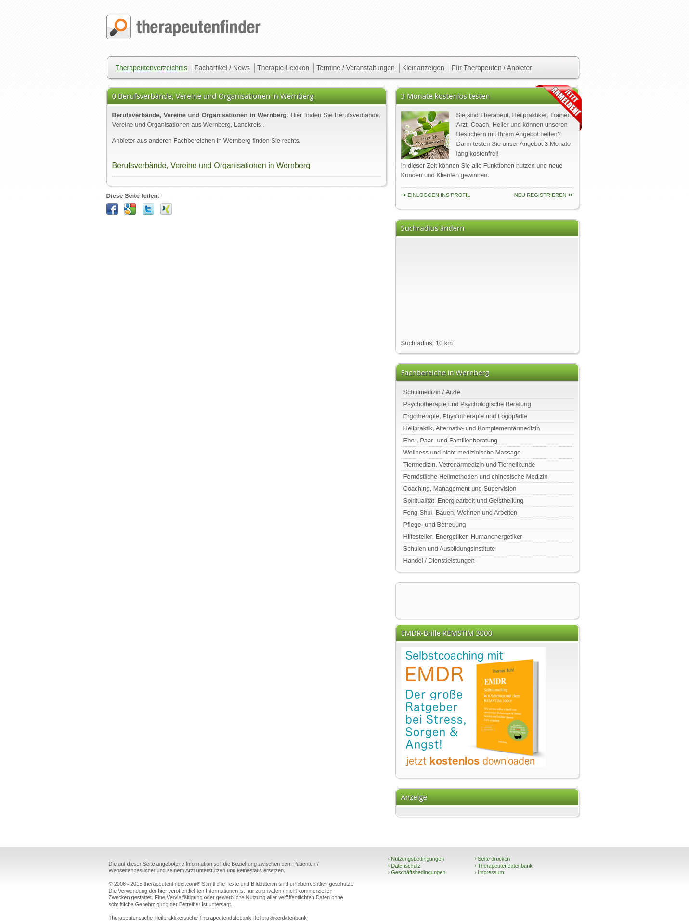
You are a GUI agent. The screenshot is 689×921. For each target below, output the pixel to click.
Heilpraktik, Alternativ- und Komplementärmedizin (471, 428)
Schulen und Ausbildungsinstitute (449, 548)
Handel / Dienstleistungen (439, 560)
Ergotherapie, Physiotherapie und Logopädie (465, 416)
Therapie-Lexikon (283, 68)
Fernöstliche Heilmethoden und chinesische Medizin (475, 476)
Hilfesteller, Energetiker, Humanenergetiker (462, 536)
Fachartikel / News (222, 68)
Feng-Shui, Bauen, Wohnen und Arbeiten (460, 512)
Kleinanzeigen (423, 68)
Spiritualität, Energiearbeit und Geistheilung (463, 500)
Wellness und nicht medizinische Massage (462, 452)
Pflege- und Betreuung (434, 524)
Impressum (489, 872)
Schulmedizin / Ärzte (432, 392)
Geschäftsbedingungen (417, 872)
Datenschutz (404, 866)
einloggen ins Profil (439, 195)
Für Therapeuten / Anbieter (492, 68)
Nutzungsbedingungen (416, 859)
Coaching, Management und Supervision (460, 488)
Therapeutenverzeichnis (151, 68)
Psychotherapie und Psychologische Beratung (467, 404)
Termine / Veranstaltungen (355, 68)
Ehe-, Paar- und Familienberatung (450, 440)
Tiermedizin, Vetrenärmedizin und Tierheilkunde (469, 464)
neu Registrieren (540, 195)
